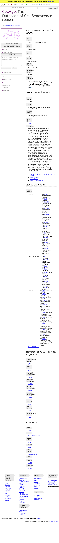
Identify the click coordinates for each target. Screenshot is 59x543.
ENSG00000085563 (34, 435)
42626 (44, 317)
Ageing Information (18, 7)
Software (36, 488)
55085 (46, 194)
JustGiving (50, 1)
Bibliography (7, 72)
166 (43, 291)
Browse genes (7, 52)
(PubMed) (29, 87)
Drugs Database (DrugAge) (23, 501)
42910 (44, 323)
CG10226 (30, 384)
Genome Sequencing (37, 482)
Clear (14, 68)
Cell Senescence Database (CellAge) (23, 498)
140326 (44, 305)
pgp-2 (29, 363)
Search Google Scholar (36, 180)
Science (7, 500)
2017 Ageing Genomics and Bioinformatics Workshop (38, 497)
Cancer (35, 480)
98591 (46, 281)
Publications (8, 498)
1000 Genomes (32, 454)
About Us (7, 485)
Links (6, 493)
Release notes (7, 79)
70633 (46, 248)
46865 (46, 237)
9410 (45, 226)
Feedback (6, 90)
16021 (46, 259)
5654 (45, 266)
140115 (46, 208)
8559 (44, 312)
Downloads (6, 85)
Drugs (22, 4)
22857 (44, 339)
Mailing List (8, 495)
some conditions (53, 521)
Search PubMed (34, 177)
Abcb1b (30, 404)
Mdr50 (30, 390)
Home (5, 49)
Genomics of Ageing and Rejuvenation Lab (52, 483)
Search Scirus (34, 179)
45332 (46, 222)
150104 (46, 202)
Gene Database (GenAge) (23, 479)
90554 (44, 334)
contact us (38, 518)
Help (4, 82)
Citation (5, 88)
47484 (46, 242)
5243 (29, 123)
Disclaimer (7, 486)
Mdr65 (30, 377)
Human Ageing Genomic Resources (12, 25)
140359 (44, 300)
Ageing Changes (45, 4)
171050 (30, 430)
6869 (45, 199)
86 (45, 233)
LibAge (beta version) (22, 514)
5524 (44, 294)
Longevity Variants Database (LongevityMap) (23, 492)
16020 (46, 256)
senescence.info (52, 480)
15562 (44, 329)
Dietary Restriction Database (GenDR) (22, 487)
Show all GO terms (33, 347)
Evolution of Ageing (37, 485)
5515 (44, 297)
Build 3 (8, 43)
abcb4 (29, 370)
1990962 (46, 214)
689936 (30, 447)
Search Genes (6, 68)
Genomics (15, 4)
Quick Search (52, 8)
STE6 (29, 417)
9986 (45, 287)
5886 (45, 269)
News (6, 496)
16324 (46, 272)
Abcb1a (30, 411)
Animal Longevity (32, 4)
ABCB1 (30, 463)
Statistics (6, 77)
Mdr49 (30, 397)
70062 (46, 276)
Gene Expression (38, 478)
